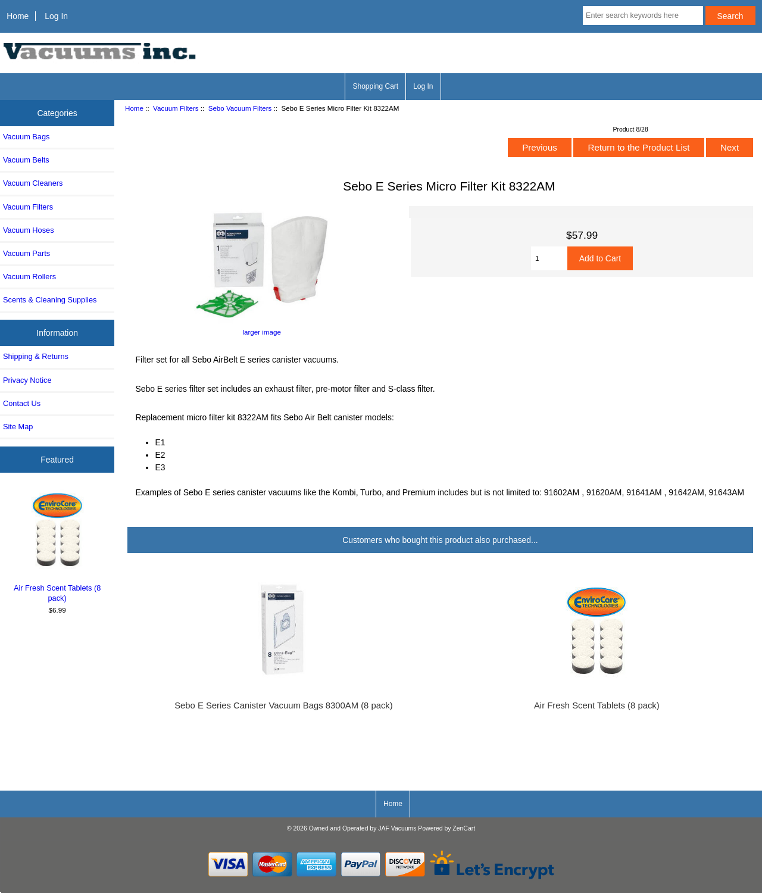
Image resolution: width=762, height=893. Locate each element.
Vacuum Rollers (29, 276)
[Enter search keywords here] (643, 15)
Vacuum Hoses (28, 230)
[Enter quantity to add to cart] (549, 258)
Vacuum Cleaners (33, 183)
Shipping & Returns (35, 356)
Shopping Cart (375, 86)
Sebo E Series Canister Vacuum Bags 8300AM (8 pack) (283, 705)
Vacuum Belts (26, 159)
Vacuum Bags (26, 136)
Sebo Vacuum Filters (240, 108)
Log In (56, 16)
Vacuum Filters (175, 108)
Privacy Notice (27, 380)
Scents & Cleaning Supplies (49, 299)
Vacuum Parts (26, 253)
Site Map (18, 426)
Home (18, 16)
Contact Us (21, 403)
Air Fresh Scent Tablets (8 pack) (57, 545)
